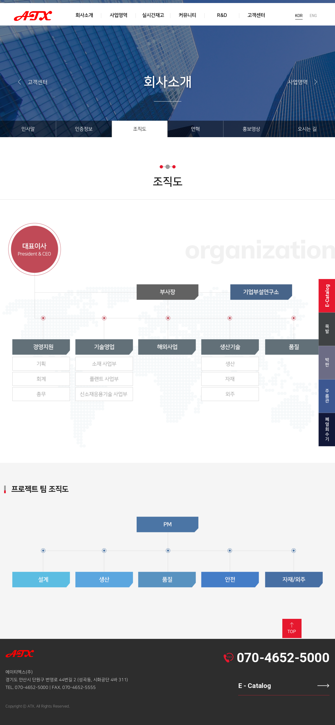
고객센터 (32, 82)
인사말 (28, 129)
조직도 (139, 129)
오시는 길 (307, 129)
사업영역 (303, 82)
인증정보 (83, 129)
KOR (299, 18)
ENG (313, 18)
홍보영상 (251, 129)
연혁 (195, 129)
